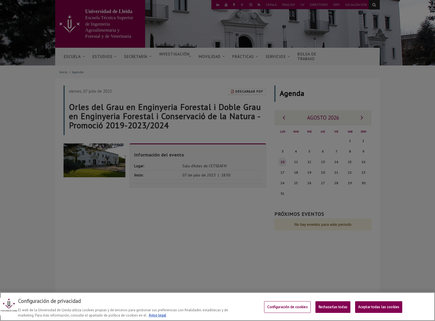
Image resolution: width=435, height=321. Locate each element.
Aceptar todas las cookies (378, 310)
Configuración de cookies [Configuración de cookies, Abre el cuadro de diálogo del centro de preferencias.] (287, 310)
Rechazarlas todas (332, 310)
